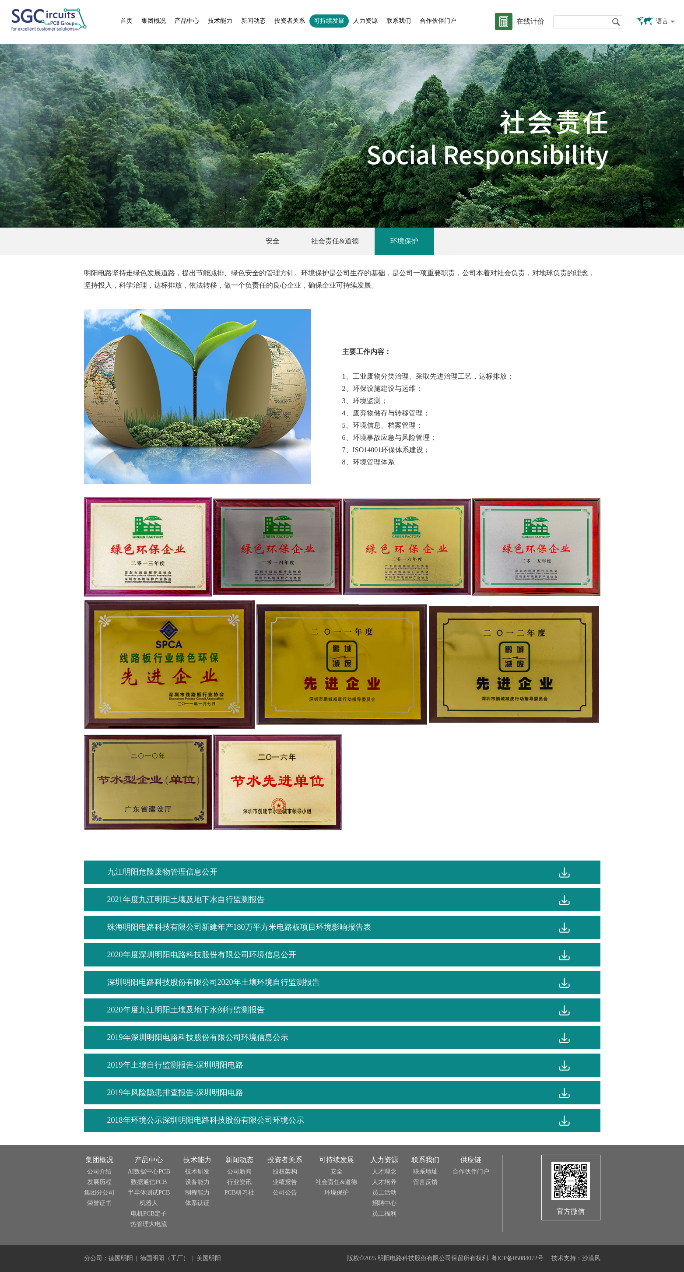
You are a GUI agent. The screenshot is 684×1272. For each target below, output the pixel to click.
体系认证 (197, 1203)
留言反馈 (425, 1182)
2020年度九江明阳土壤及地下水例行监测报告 (186, 1009)
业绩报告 (285, 1182)
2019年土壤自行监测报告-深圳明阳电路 (175, 1065)
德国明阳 (121, 1258)
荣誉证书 (99, 1203)
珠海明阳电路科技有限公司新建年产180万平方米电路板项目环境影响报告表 (239, 927)
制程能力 (197, 1192)
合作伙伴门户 (438, 21)
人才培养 (384, 1182)
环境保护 (404, 241)
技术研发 (197, 1171)
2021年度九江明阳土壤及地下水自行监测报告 (186, 899)
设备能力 (197, 1182)
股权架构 (285, 1171)
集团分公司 (99, 1192)
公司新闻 (239, 1171)
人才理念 (384, 1171)
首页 (126, 21)
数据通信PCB (149, 1182)
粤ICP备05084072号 (517, 1258)
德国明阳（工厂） (164, 1258)
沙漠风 (591, 1258)
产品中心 (187, 21)
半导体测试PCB (149, 1192)
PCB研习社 (239, 1192)
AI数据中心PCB (149, 1171)
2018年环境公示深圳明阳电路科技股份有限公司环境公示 (205, 1120)
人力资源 (365, 21)
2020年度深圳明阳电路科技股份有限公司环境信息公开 (201, 954)
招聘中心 (384, 1203)
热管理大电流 (148, 1224)
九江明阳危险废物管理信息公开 (162, 872)
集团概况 (153, 21)
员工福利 (384, 1213)
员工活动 (384, 1192)
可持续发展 (329, 21)
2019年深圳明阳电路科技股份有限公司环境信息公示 (197, 1037)
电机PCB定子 (149, 1213)
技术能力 (220, 21)
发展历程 (99, 1182)
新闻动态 (253, 21)
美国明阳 (208, 1258)
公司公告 (285, 1192)
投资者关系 (289, 21)
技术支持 (563, 1258)
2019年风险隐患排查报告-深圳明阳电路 (175, 1092)
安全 (273, 241)
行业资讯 (239, 1182)
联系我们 (398, 21)
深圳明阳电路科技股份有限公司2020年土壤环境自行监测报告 (213, 982)
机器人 (149, 1203)
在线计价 (530, 21)
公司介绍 (99, 1171)
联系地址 (425, 1171)
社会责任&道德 (334, 241)
